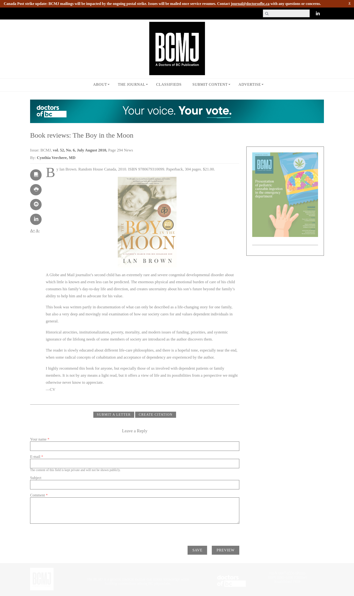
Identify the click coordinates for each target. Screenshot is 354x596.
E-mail (36, 457)
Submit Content (210, 84)
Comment (39, 495)
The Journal (131, 84)
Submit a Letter (114, 414)
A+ (32, 230)
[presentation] (66, 533)
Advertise (250, 84)
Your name (39, 439)
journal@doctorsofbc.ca (250, 4)
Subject (35, 478)
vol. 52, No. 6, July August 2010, (80, 150)
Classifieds (168, 84)
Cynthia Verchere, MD (56, 157)
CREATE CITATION (156, 414)
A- (38, 230)
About (100, 84)
